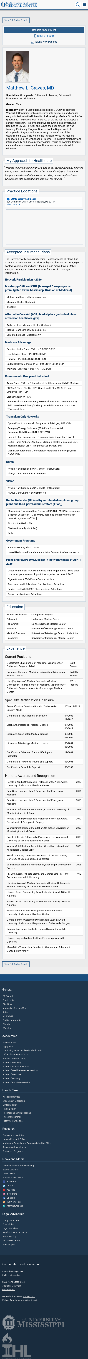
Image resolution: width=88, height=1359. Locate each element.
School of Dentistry (12, 1062)
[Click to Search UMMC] (78, 4)
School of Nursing (11, 1078)
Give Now (7, 1004)
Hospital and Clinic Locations (17, 1113)
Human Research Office (14, 1139)
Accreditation (9, 1042)
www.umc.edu (8, 1289)
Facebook (9, 1181)
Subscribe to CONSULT (14, 1177)
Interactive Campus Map (14, 1008)
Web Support (9, 1244)
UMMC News (9, 1173)
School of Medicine (12, 1074)
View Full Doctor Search (16, 20)
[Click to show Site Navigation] (84, 4)
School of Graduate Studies (16, 1066)
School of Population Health (16, 1082)
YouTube (9, 1190)
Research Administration (15, 1147)
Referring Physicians (13, 1121)
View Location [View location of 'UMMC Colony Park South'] (13, 204)
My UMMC (8, 1016)
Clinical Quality (10, 1105)
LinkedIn (9, 1198)
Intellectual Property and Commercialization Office (27, 1143)
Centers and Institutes (13, 1135)
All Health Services (11, 1097)
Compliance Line (11, 1220)
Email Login (8, 1000)
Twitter (8, 1186)
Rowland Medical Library (15, 1058)
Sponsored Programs (13, 1151)
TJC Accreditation (11, 1240)
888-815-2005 (31, 1300)
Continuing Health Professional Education (23, 1050)
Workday (7, 1028)
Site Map (7, 1024)
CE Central (8, 996)
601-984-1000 (29, 1296)
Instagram (10, 1194)
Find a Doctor (9, 1109)
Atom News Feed (13, 1206)
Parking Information (12, 1020)
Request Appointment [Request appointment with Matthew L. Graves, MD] (44, 29)
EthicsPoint (8, 1224)
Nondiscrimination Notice (15, 1232)
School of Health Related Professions (20, 1070)
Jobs (5, 1012)
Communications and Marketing (18, 1166)
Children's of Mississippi (14, 1101)
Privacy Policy (9, 1236)
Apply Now (8, 1046)
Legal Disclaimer (10, 1228)
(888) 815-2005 (45, 35)
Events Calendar (10, 1170)
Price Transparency (12, 1117)
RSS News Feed (12, 1202)
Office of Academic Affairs (15, 1054)
